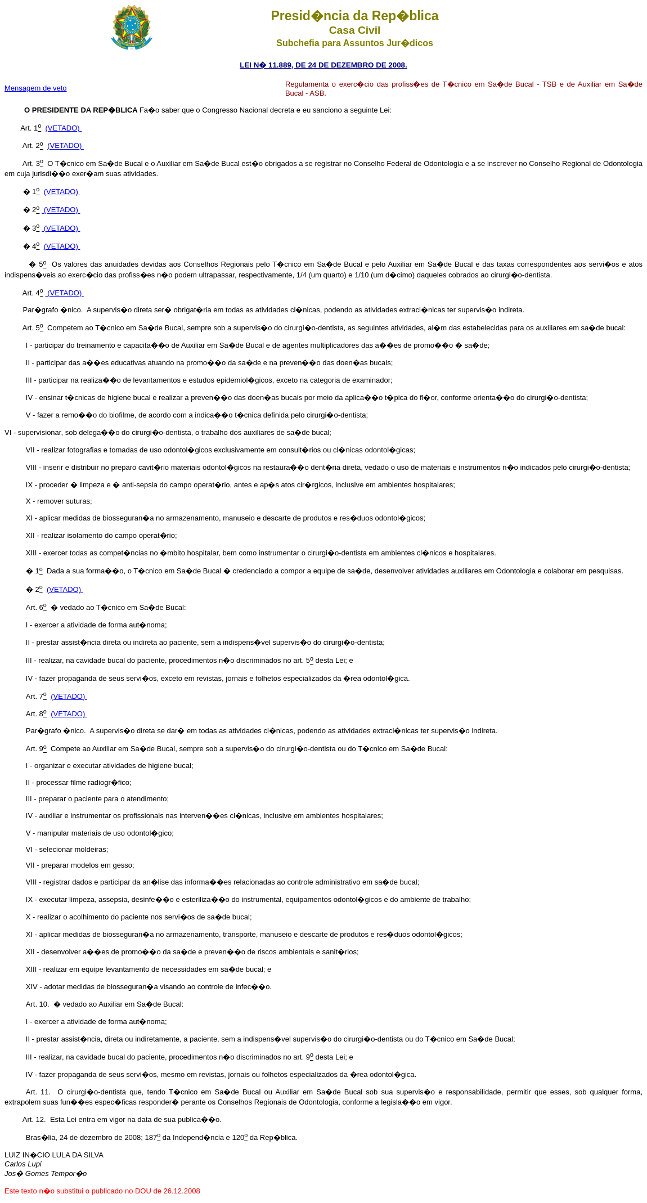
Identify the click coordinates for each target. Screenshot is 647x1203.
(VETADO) (64, 128)
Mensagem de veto (36, 88)
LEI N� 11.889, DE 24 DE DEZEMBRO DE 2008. (323, 65)
